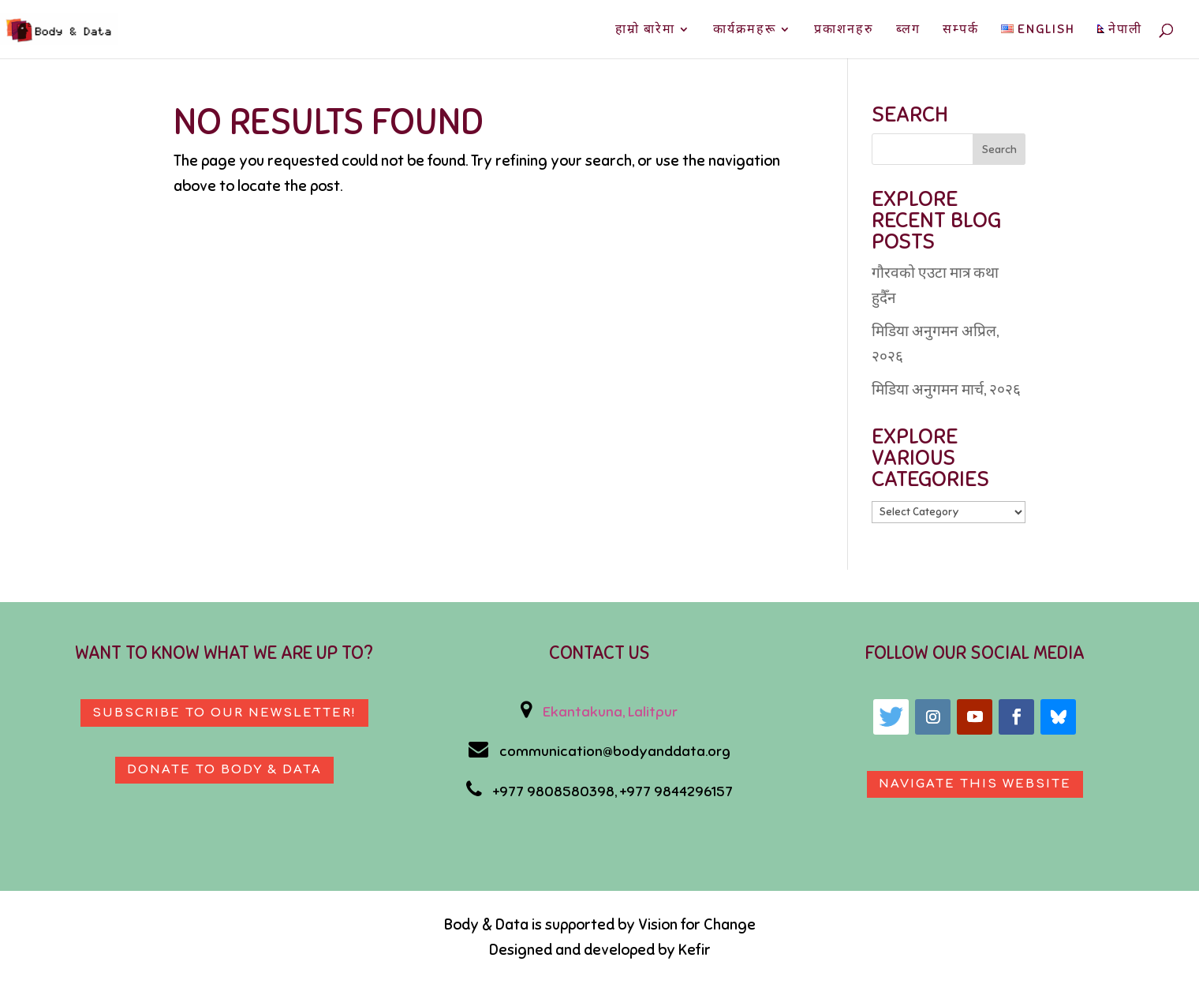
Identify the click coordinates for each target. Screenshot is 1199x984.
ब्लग (908, 30)
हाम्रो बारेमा (645, 30)
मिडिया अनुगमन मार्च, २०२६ (946, 389)
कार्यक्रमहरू (744, 30)
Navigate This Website (975, 784)
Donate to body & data (224, 769)
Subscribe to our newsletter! (224, 713)
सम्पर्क (961, 30)
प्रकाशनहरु (844, 30)
